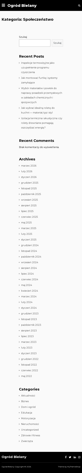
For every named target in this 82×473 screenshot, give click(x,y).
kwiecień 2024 (29, 290)
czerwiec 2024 (29, 279)
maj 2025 (26, 222)
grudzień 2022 (30, 359)
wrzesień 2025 (29, 199)
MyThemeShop (73, 467)
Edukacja (26, 412)
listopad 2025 (29, 188)
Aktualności (28, 395)
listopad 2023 (29, 319)
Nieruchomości (30, 424)
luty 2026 (26, 171)
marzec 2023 (28, 342)
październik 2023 (31, 325)
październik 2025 (31, 194)
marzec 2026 (28, 165)
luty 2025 (26, 234)
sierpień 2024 (29, 268)
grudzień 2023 (30, 313)
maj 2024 (26, 285)
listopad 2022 (29, 364)
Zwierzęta (27, 441)
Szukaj (23, 37)
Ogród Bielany (22, 5)
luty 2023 (26, 347)
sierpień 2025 (29, 205)
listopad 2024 (29, 251)
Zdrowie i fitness (30, 435)
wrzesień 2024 (29, 262)
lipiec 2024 (27, 273)
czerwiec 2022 (29, 370)
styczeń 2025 (28, 239)
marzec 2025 (28, 228)
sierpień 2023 (29, 330)
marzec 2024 (28, 296)
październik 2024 (31, 256)
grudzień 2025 (29, 182)
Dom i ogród (28, 407)
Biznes (25, 401)
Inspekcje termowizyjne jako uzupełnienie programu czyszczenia (37, 68)
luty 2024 (26, 302)
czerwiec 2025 (29, 217)
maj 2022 (26, 376)
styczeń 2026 (28, 177)
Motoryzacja (28, 418)
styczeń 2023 (29, 353)
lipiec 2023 (27, 336)
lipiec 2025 (27, 211)
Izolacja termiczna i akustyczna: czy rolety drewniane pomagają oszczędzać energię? (41, 123)
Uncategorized (30, 429)
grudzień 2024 (30, 245)
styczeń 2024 (29, 307)
